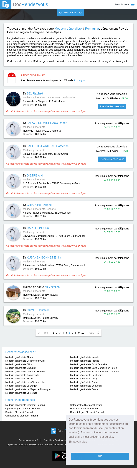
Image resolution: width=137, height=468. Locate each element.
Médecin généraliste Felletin (19, 378)
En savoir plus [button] (78, 441)
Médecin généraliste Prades (84, 360)
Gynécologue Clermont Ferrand (21, 415)
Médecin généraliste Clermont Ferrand (25, 371)
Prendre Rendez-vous (112, 106)
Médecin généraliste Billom (19, 364)
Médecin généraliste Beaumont (86, 385)
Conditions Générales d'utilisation (60, 440)
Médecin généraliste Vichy (83, 378)
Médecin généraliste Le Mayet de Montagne (27, 389)
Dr (33, 93)
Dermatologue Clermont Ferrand (87, 412)
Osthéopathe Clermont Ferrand (86, 405)
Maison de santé (41, 286)
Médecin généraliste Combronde (22, 375)
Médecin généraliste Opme (84, 382)
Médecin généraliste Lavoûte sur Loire (25, 382)
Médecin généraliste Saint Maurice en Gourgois (94, 371)
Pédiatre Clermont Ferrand (84, 408)
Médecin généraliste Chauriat (20, 368)
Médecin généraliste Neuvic (84, 357)
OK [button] (100, 456)
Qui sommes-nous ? (28, 440)
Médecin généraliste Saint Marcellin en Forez (93, 368)
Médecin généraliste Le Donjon (21, 385)
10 (82, 332)
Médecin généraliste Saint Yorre (86, 375)
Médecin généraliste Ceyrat (84, 389)
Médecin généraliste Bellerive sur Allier (25, 360)
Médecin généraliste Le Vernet (21, 393)
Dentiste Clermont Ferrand (19, 412)
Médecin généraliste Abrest (19, 357)
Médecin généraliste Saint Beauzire (88, 364)
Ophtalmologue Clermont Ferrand (22, 408)
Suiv (91, 332)
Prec (45, 332)
